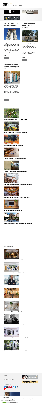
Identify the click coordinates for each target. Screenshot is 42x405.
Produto (6, 55)
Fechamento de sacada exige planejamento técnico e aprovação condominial (18, 184)
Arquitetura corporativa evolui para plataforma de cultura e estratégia (17, 324)
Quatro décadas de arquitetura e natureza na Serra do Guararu (15, 119)
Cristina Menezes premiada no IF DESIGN (28, 25)
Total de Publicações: (8, 379)
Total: (5, 378)
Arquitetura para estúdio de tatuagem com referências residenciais (16, 337)
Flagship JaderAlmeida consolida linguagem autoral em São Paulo (16, 350)
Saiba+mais (12, 402)
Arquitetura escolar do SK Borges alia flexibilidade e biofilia (15, 272)
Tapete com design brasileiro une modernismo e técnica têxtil (15, 171)
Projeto (24, 57)
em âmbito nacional (7, 384)
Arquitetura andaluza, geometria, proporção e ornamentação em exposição (18, 223)
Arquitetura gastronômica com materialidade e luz (13, 311)
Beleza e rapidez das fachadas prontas (11, 24)
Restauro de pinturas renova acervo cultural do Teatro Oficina (15, 132)
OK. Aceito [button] (3, 402)
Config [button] (16, 402)
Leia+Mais (6, 100)
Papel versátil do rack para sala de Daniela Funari (13, 210)
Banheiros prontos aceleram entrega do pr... (11, 67)
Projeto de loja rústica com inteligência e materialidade (14, 259)
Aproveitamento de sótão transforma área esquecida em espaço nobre (17, 197)
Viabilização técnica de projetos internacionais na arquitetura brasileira (17, 285)
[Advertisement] (10, 236)
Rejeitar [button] (8, 402)
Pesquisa (20, 5)
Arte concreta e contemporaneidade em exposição (13, 145)
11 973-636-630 (15, 5)
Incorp (6, 97)
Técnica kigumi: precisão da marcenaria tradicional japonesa (15, 158)
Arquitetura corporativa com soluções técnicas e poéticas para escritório (17, 298)
